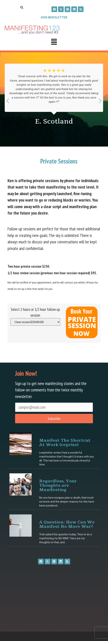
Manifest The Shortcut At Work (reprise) (64, 442)
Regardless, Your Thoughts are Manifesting (58, 485)
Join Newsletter (54, 17)
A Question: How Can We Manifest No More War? (67, 524)
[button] (54, 42)
